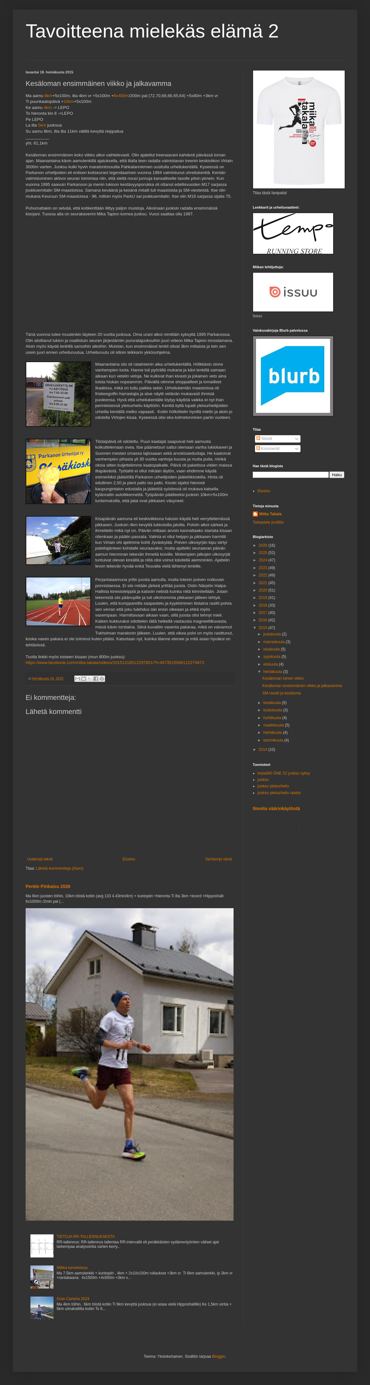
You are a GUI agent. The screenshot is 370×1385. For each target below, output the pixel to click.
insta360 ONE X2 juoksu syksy (284, 773)
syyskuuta (272, 656)
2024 (263, 560)
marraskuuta (274, 642)
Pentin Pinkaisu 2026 (48, 886)
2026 (263, 545)
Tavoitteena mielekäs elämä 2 (152, 31)
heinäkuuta (273, 671)
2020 (263, 590)
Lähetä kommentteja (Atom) (59, 868)
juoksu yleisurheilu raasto (279, 793)
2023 (263, 568)
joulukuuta (272, 634)
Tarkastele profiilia (268, 522)
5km (42, 125)
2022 (263, 575)
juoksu (263, 779)
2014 (263, 749)
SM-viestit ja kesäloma (281, 693)
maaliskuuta (274, 725)
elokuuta (271, 664)
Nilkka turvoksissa (72, 1267)
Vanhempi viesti (218, 859)
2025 (263, 553)
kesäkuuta (272, 703)
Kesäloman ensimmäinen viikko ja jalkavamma (302, 686)
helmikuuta (273, 732)
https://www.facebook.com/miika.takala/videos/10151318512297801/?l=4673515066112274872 (115, 662)
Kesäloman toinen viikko (283, 678)
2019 (263, 597)
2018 (263, 605)
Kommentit (268, 448)
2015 (263, 628)
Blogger (218, 1356)
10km (69, 101)
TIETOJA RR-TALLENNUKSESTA (86, 1236)
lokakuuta (272, 649)
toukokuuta (273, 710)
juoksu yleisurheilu (273, 786)
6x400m (121, 95)
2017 (263, 612)
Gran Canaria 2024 (73, 1299)
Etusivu (129, 859)
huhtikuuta (272, 718)
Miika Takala (270, 514)
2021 (263, 583)
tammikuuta (273, 740)
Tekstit (264, 438)
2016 (263, 620)
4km (48, 107)
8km (49, 95)
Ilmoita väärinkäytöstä (276, 808)
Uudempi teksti (40, 859)
